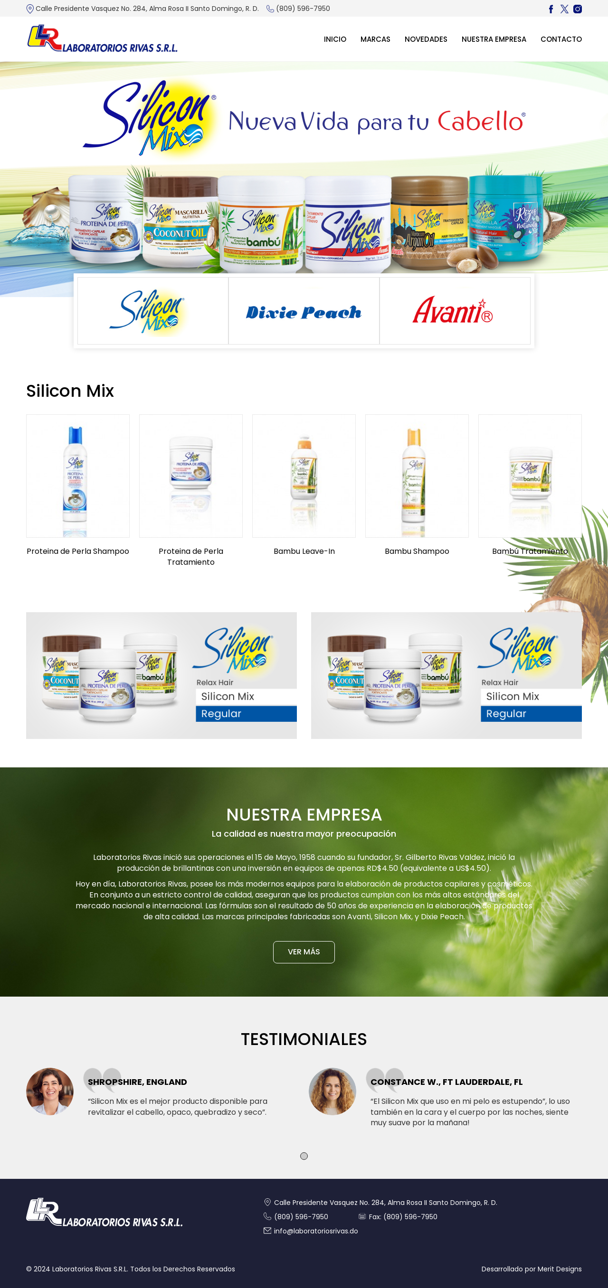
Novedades (426, 39)
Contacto (561, 39)
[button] (304, 1156)
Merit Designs (560, 1269)
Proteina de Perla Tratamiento (191, 557)
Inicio (335, 39)
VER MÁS (304, 951)
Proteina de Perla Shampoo (78, 551)
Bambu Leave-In (304, 551)
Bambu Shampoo (417, 551)
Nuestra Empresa (494, 39)
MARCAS (375, 39)
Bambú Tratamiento (530, 551)
